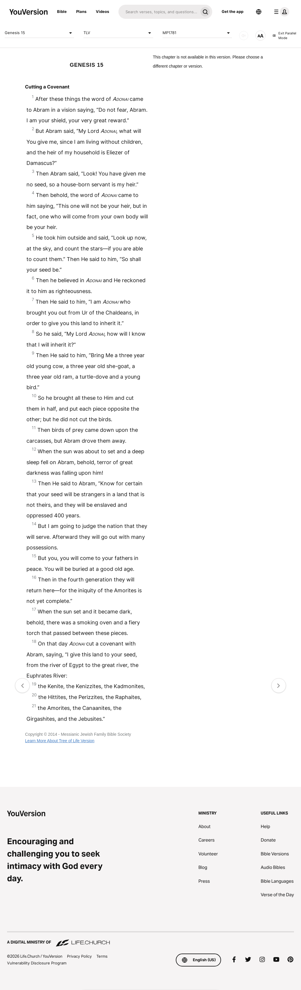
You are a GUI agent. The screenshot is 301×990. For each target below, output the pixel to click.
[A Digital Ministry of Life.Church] (150, 939)
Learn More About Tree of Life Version (59, 740)
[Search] (158, 11)
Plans (81, 11)
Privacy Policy (79, 956)
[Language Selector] (259, 12)
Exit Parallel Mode (284, 35)
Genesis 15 (39, 32)
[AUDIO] (243, 35)
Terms (102, 956)
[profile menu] (280, 12)
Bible (62, 11)
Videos (102, 11)
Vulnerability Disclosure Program (36, 963)
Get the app (232, 11)
